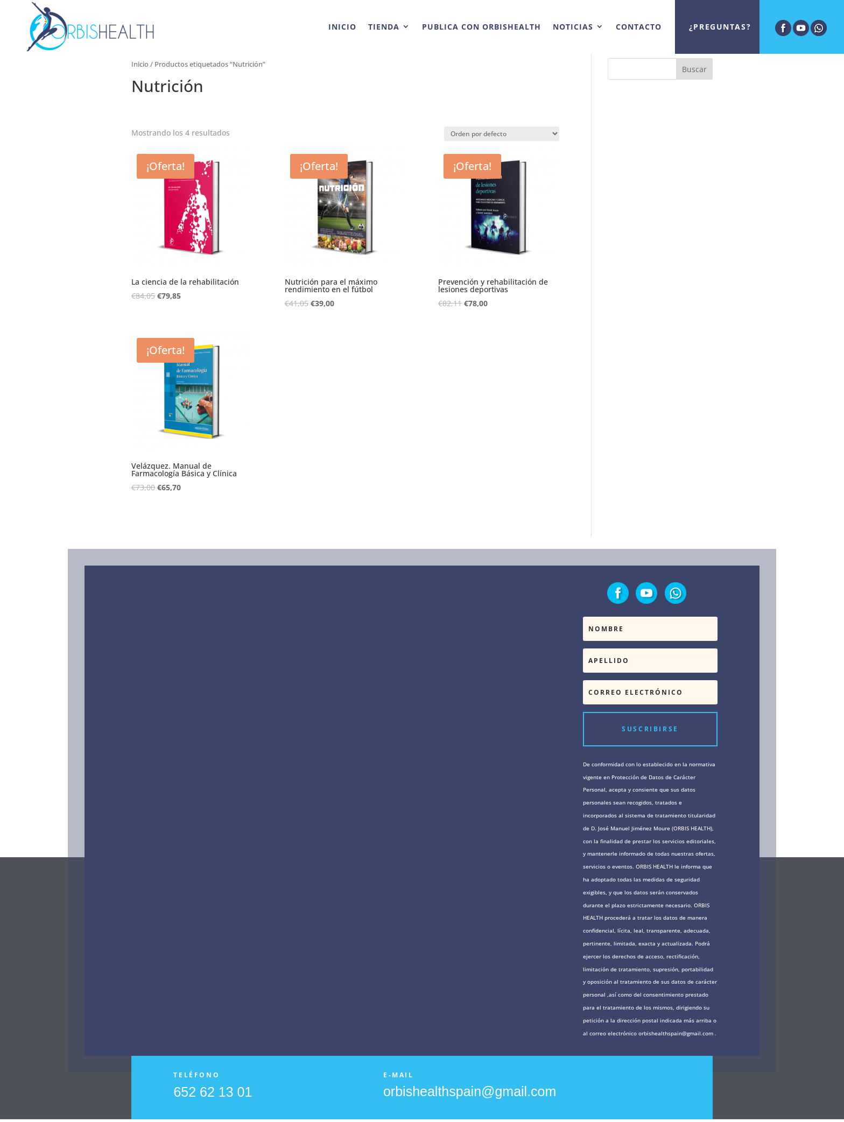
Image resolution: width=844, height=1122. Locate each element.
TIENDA (383, 27)
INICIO (342, 27)
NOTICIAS (573, 27)
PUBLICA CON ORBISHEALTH (481, 27)
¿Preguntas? (720, 27)
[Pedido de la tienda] (501, 133)
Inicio (140, 64)
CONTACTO (639, 27)
